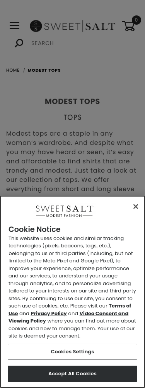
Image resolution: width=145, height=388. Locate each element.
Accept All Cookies (72, 373)
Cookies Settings (72, 351)
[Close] (135, 206)
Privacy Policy (49, 313)
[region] (72, 292)
